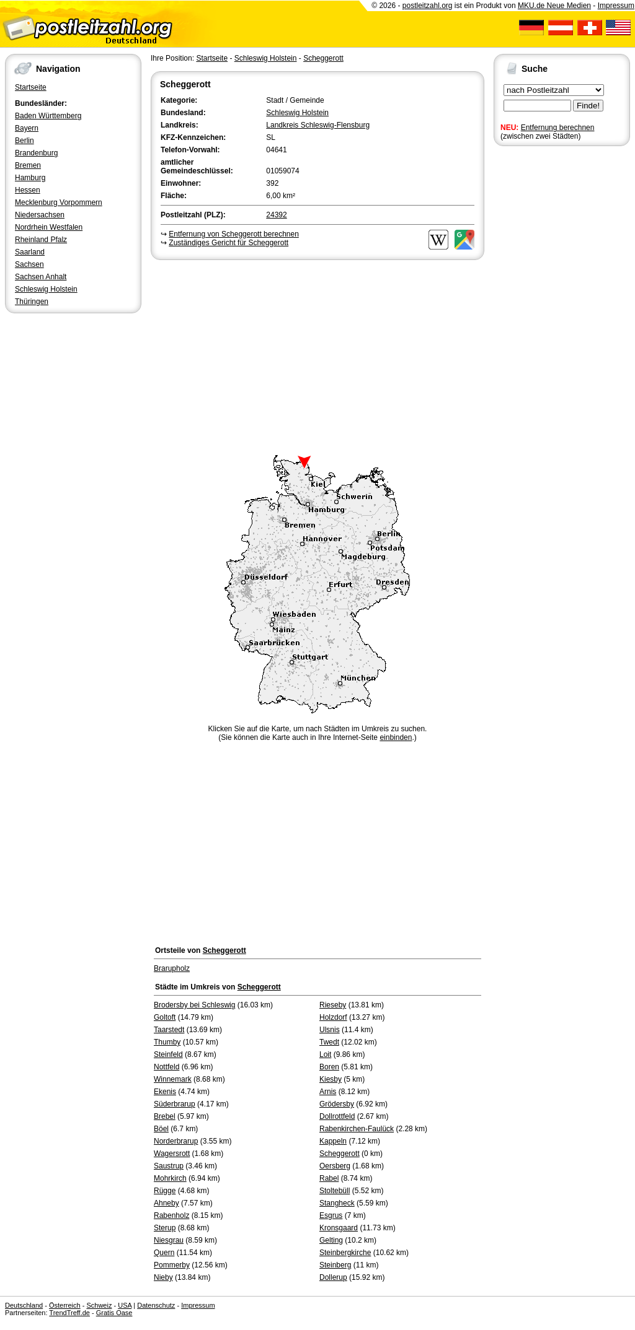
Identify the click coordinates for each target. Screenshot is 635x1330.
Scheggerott (323, 58)
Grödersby (336, 1104)
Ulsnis (329, 1029)
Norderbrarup (176, 1141)
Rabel (329, 1178)
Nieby (163, 1277)
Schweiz (99, 1305)
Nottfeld (166, 1067)
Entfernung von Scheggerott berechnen (233, 234)
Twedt (329, 1042)
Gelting (331, 1240)
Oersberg (334, 1166)
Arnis (327, 1091)
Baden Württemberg (48, 115)
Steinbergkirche (345, 1252)
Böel (161, 1128)
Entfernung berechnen (558, 127)
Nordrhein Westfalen (48, 227)
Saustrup (169, 1166)
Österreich (65, 1305)
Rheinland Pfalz (41, 239)
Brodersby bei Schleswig (194, 1005)
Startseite (31, 87)
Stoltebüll (334, 1190)
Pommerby (172, 1265)
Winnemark (173, 1079)
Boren (329, 1067)
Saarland (30, 252)
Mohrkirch (170, 1178)
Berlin (24, 140)
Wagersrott (172, 1153)
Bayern (26, 128)
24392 (276, 215)
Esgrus (330, 1215)
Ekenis (165, 1091)
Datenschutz (156, 1305)
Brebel (164, 1116)
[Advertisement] (317, 355)
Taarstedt (169, 1029)
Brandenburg (36, 153)
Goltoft (164, 1017)
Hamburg (30, 177)
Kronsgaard (338, 1228)
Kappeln (333, 1141)
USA (124, 1305)
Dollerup (333, 1277)
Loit (325, 1054)
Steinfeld (168, 1054)
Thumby (167, 1042)
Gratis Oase (114, 1312)
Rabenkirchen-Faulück (356, 1128)
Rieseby (332, 1005)
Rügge (164, 1190)
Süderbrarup (174, 1104)
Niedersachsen (39, 215)
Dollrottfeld (337, 1116)
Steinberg (335, 1265)
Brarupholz (172, 968)
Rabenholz (171, 1215)
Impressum (616, 5)
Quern (164, 1252)
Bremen (28, 165)
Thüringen (31, 301)
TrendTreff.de (69, 1312)
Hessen (27, 190)
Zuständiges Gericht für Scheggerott (228, 242)
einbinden (396, 737)
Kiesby (330, 1079)
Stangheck (337, 1203)
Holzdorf (333, 1017)
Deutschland (24, 1305)
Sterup (164, 1228)
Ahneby (166, 1203)
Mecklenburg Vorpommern (58, 202)
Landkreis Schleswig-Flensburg (318, 125)
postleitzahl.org (427, 5)
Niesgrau (169, 1240)
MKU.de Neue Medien (554, 5)
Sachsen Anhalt (40, 276)
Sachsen (29, 264)
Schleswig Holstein (46, 289)
